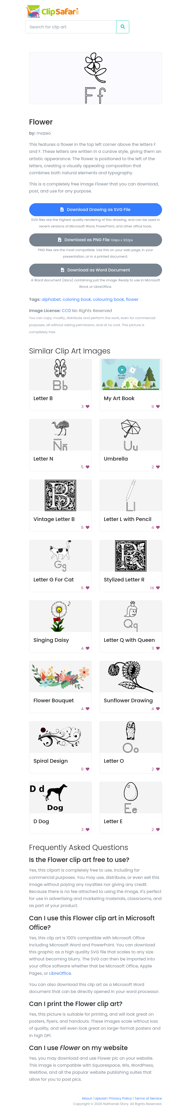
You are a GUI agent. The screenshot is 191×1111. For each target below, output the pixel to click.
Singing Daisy (51, 640)
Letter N (43, 458)
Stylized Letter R (124, 579)
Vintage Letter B (54, 519)
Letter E (113, 821)
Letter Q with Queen (129, 640)
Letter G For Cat (54, 579)
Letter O (114, 761)
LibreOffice (60, 973)
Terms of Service (148, 1098)
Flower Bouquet (54, 700)
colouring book (108, 299)
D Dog (41, 821)
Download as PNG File (95, 240)
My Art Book (119, 398)
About (87, 1098)
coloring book (77, 299)
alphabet (51, 299)
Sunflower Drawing (128, 700)
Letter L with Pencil (128, 519)
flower (132, 299)
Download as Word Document (95, 270)
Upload (101, 1098)
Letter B (43, 398)
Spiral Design (51, 761)
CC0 (66, 311)
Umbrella (116, 458)
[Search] (70, 26)
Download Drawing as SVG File (95, 210)
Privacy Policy (120, 1098)
